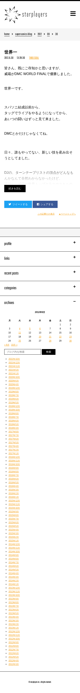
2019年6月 (14, 399)
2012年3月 (14, 664)
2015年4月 (14, 530)
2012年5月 (14, 657)
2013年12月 (14, 588)
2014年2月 (14, 580)
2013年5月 (14, 613)
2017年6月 (14, 439)
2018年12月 (14, 406)
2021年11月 (14, 366)
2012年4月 (14, 660)
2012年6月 (14, 653)
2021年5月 (14, 370)
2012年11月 (14, 635)
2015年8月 (14, 515)
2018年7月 (14, 417)
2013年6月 (14, 610)
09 (48, 34)
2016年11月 (14, 461)
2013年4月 (14, 617)
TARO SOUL (34, 58)
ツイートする (18, 204)
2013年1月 (14, 628)
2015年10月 (14, 508)
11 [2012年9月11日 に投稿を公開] (20, 333)
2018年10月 (14, 410)
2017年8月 (14, 432)
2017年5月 (14, 442)
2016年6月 (14, 479)
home (7, 34)
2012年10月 (14, 639)
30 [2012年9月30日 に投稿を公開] (70, 341)
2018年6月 (14, 421)
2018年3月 (14, 428)
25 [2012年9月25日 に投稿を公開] (20, 341)
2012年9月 (14, 642)
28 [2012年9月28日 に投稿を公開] (50, 341)
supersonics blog (23, 34)
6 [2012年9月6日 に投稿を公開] (40, 328)
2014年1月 (14, 584)
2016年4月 (14, 486)
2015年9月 (14, 511)
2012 (40, 34)
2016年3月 (14, 490)
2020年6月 (14, 381)
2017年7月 (14, 435)
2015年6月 (14, 522)
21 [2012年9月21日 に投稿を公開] (50, 337)
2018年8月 (14, 413)
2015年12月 (14, 501)
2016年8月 (14, 471)
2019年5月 (14, 402)
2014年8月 (14, 559)
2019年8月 (14, 392)
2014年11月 (14, 548)
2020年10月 (14, 377)
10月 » (14, 345)
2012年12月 (14, 631)
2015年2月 (14, 537)
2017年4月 (14, 446)
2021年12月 (14, 362)
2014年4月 (14, 573)
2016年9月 (14, 468)
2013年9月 (14, 599)
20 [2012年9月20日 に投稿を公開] (40, 337)
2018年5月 (14, 424)
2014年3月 (14, 577)
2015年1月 (14, 541)
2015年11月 (14, 504)
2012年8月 (14, 646)
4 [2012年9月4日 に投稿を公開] (19, 328)
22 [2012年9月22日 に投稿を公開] (60, 337)
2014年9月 (14, 555)
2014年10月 (14, 551)
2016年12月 (14, 457)
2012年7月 (14, 650)
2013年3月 (14, 620)
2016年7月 (14, 475)
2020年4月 (14, 384)
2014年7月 (14, 562)
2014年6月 (14, 566)
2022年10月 (14, 359)
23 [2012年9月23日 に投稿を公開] (70, 337)
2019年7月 (14, 395)
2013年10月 (14, 595)
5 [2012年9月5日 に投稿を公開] (30, 328)
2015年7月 (14, 519)
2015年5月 (14, 526)
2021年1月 (14, 373)
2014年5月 (14, 570)
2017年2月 (14, 450)
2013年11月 (14, 591)
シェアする (45, 204)
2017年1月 (14, 453)
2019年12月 (14, 388)
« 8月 (6, 345)
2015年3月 (14, 533)
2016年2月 (14, 493)
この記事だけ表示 (46, 214)
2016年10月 (14, 464)
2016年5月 (14, 482)
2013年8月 (14, 602)
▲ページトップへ (67, 214)
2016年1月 (14, 497)
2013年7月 (14, 606)
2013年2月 (14, 624)
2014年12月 (14, 544)
